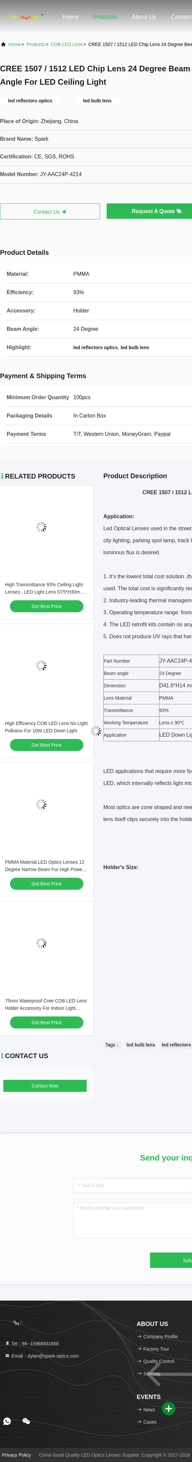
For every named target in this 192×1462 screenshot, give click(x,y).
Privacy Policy (16, 1455)
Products (105, 17)
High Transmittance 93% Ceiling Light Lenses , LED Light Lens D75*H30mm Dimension (44, 592)
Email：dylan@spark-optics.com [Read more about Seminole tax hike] (42, 1356)
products (36, 44)
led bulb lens (141, 1044)
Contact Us (50, 212)
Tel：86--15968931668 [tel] (32, 1343)
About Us (144, 17)
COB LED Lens (67, 44)
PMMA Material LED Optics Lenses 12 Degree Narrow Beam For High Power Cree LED (44, 869)
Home (71, 17)
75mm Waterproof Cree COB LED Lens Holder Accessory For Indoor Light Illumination (46, 1008)
